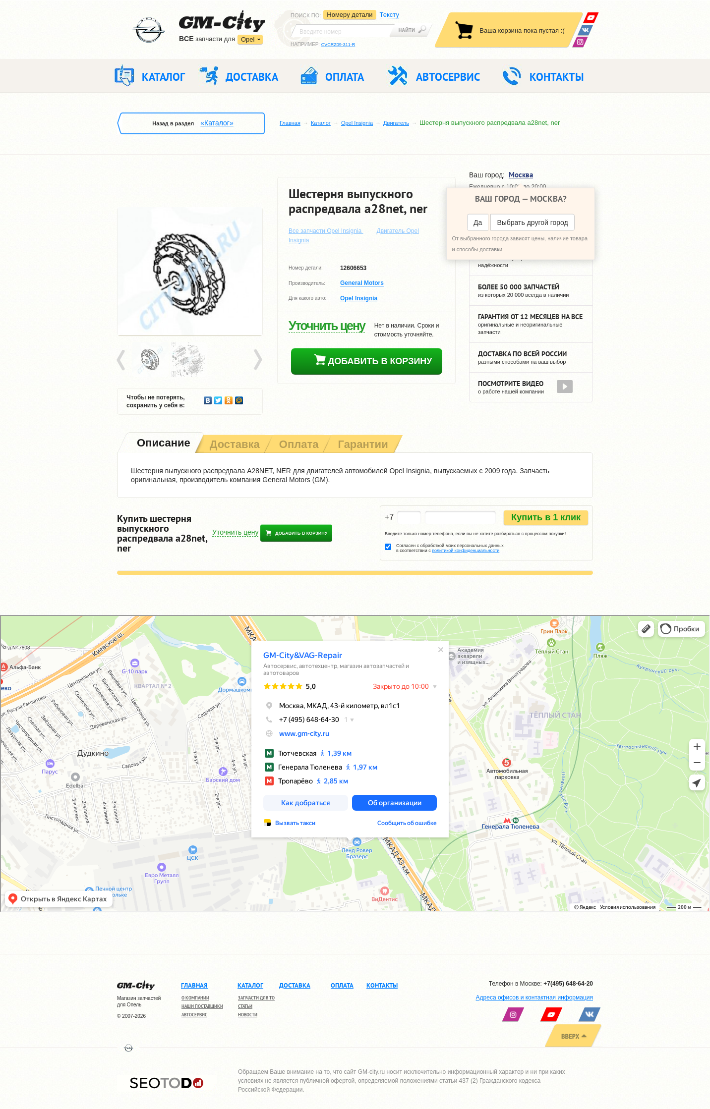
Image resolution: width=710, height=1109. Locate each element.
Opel (247, 39)
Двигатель (396, 123)
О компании (195, 997)
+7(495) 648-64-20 (568, 983)
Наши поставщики (202, 1006)
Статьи (245, 1006)
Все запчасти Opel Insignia (326, 230)
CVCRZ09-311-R (338, 44)
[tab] (162, 444)
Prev (122, 360)
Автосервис (194, 1014)
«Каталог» (216, 123)
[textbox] (342, 30)
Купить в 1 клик (546, 517)
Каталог (321, 123)
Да (477, 222)
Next (257, 360)
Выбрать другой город (532, 222)
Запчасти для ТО (256, 997)
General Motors (362, 283)
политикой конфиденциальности (465, 550)
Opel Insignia (357, 123)
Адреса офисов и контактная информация (534, 997)
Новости (247, 1014)
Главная (290, 123)
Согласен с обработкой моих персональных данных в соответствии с (450, 548)
